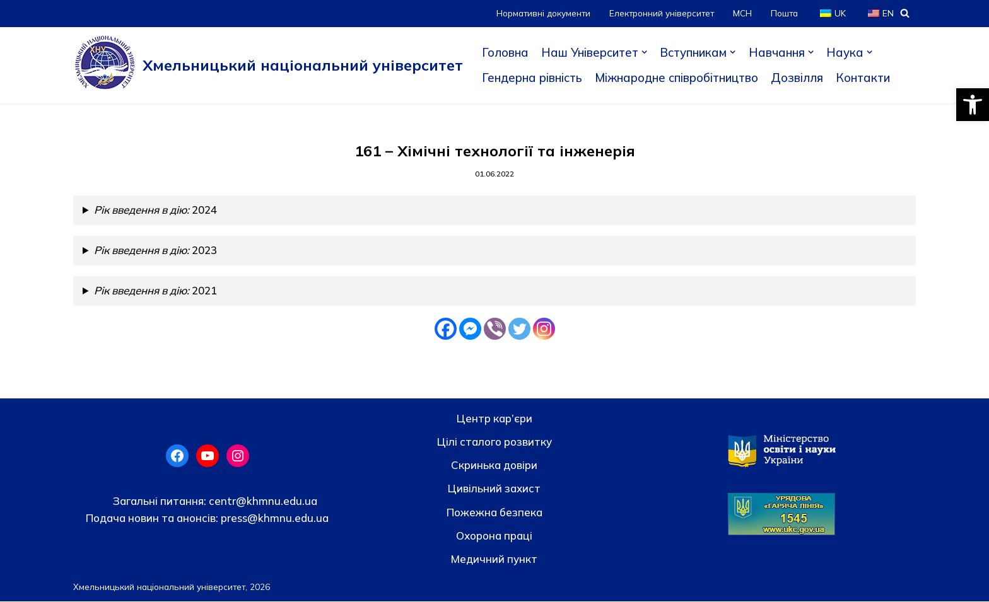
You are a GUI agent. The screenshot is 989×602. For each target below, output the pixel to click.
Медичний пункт (494, 559)
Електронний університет (660, 13)
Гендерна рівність (533, 77)
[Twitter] (519, 329)
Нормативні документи (540, 13)
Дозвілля (803, 77)
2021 (156, 291)
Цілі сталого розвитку (494, 442)
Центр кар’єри (494, 418)
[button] (972, 104)
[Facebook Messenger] (470, 329)
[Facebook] (446, 329)
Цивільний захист (494, 489)
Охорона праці (494, 536)
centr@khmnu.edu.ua (261, 501)
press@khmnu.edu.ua (273, 518)
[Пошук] (905, 13)
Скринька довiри (494, 466)
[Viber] (495, 329)
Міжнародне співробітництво (680, 77)
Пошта (784, 13)
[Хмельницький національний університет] (268, 64)
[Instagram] (544, 329)
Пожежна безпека (494, 512)
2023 (156, 251)
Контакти (870, 77)
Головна (505, 52)
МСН (741, 13)
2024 (156, 210)
